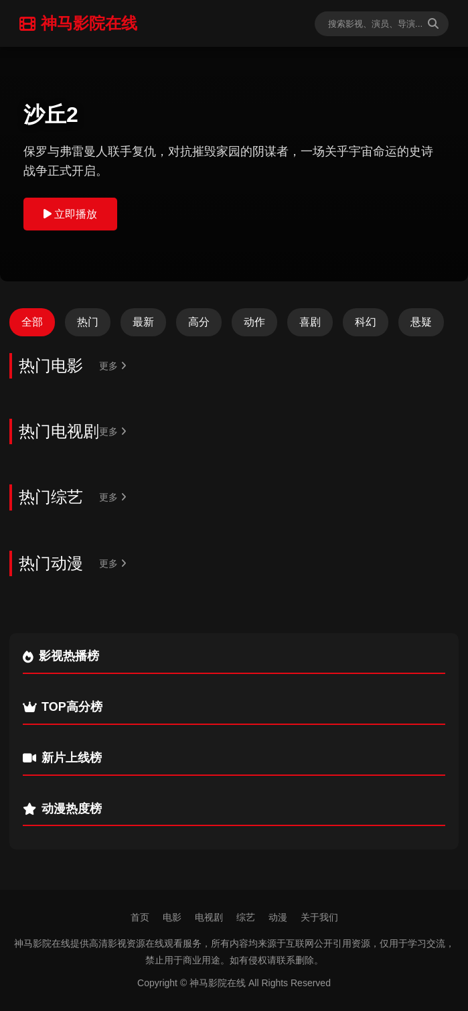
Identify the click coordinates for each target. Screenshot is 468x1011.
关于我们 (319, 917)
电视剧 (209, 917)
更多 (113, 365)
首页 (140, 917)
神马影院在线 (78, 23)
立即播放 (70, 214)
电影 (172, 917)
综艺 (245, 917)
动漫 (277, 917)
